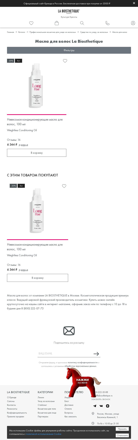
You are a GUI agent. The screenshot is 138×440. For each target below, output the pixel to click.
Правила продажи (15, 416)
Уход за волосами (46, 401)
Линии (41, 397)
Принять (122, 428)
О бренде (11, 397)
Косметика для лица (47, 412)
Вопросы (69, 412)
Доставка (69, 404)
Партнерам (43, 416)
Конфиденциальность (17, 412)
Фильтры (69, 50)
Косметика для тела (47, 408)
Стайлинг (42, 404)
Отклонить (122, 435)
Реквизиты (12, 408)
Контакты (11, 404)
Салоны (11, 401)
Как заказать (71, 416)
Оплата (68, 408)
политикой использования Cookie (43, 433)
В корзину (37, 153)
